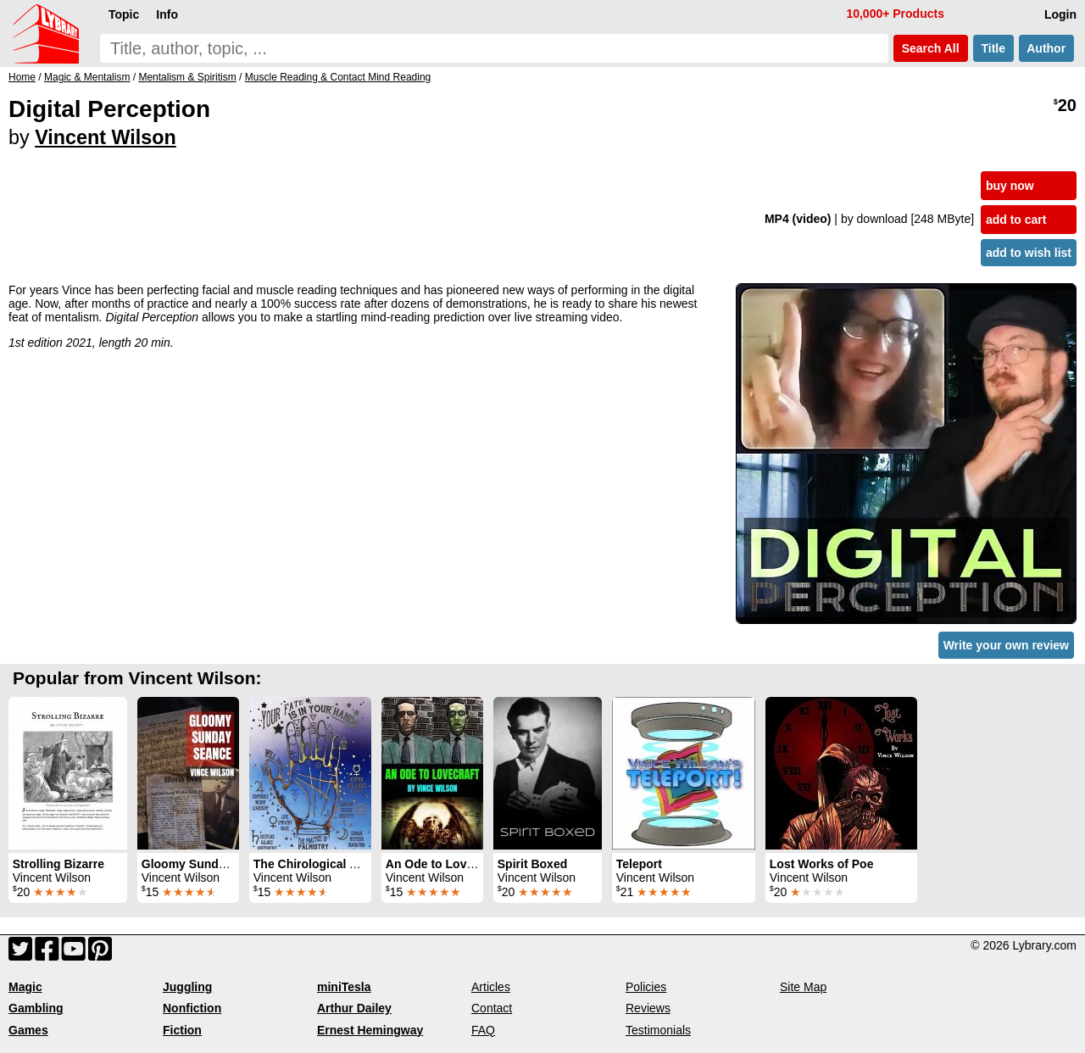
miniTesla (344, 987)
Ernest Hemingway (370, 1030)
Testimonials (658, 1030)
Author (1046, 48)
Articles (490, 987)
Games (28, 1030)
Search (931, 48)
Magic (25, 987)
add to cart (1016, 219)
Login (1060, 14)
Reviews (648, 1008)
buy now (1010, 185)
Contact (491, 1008)
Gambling (36, 1008)
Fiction (182, 1030)
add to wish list (1028, 252)
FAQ (483, 1030)
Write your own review (1006, 645)
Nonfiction (192, 1008)
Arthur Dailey (354, 1008)
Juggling (187, 987)
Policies (646, 987)
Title (993, 48)
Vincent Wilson (105, 137)
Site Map (803, 987)
